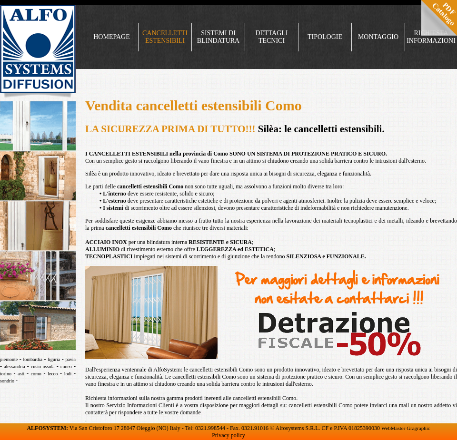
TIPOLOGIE (325, 36)
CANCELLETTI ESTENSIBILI (165, 36)
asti (21, 373)
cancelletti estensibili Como (150, 186)
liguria (54, 359)
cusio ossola (43, 366)
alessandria (14, 366)
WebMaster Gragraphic (405, 428)
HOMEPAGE (111, 36)
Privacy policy (228, 435)
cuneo (66, 366)
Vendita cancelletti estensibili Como (193, 105)
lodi (68, 373)
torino (5, 373)
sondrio (7, 380)
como (36, 373)
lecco (53, 373)
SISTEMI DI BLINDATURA (218, 36)
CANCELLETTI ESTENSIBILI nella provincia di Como (158, 153)
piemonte (9, 359)
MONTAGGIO (378, 36)
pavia (70, 359)
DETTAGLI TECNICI (271, 36)
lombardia (32, 359)
